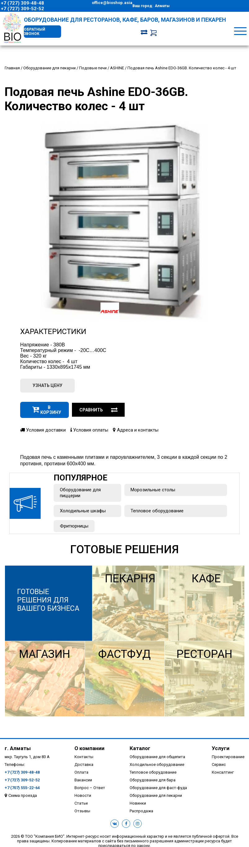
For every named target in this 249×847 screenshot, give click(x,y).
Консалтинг (223, 772)
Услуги (220, 748)
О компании (89, 748)
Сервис (219, 764)
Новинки (138, 803)
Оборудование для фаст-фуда (158, 787)
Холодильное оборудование (157, 764)
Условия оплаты (89, 430)
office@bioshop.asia (112, 2)
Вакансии (83, 780)
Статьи (81, 803)
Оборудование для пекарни (156, 795)
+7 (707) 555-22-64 (22, 787)
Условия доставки (43, 430)
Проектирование (228, 756)
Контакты (83, 756)
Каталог (140, 748)
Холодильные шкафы (83, 511)
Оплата (81, 772)
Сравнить (98, 409)
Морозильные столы (153, 490)
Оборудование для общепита (157, 756)
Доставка (83, 764)
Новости (82, 795)
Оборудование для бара (153, 780)
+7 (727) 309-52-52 (22, 8)
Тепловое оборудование (157, 511)
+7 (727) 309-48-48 (22, 3)
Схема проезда (22, 795)
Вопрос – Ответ (89, 787)
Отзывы (82, 811)
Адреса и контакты (135, 430)
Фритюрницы (74, 526)
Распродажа (141, 811)
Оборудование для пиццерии (80, 492)
